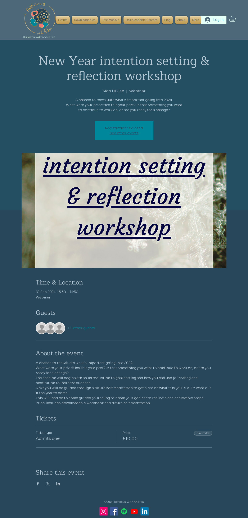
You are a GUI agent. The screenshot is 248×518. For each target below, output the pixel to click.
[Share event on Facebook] (38, 483)
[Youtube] (134, 511)
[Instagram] (103, 511)
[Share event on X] (48, 483)
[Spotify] (124, 511)
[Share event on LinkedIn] (58, 483)
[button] (235, 19)
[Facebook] (114, 511)
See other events (124, 133)
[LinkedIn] (144, 511)
